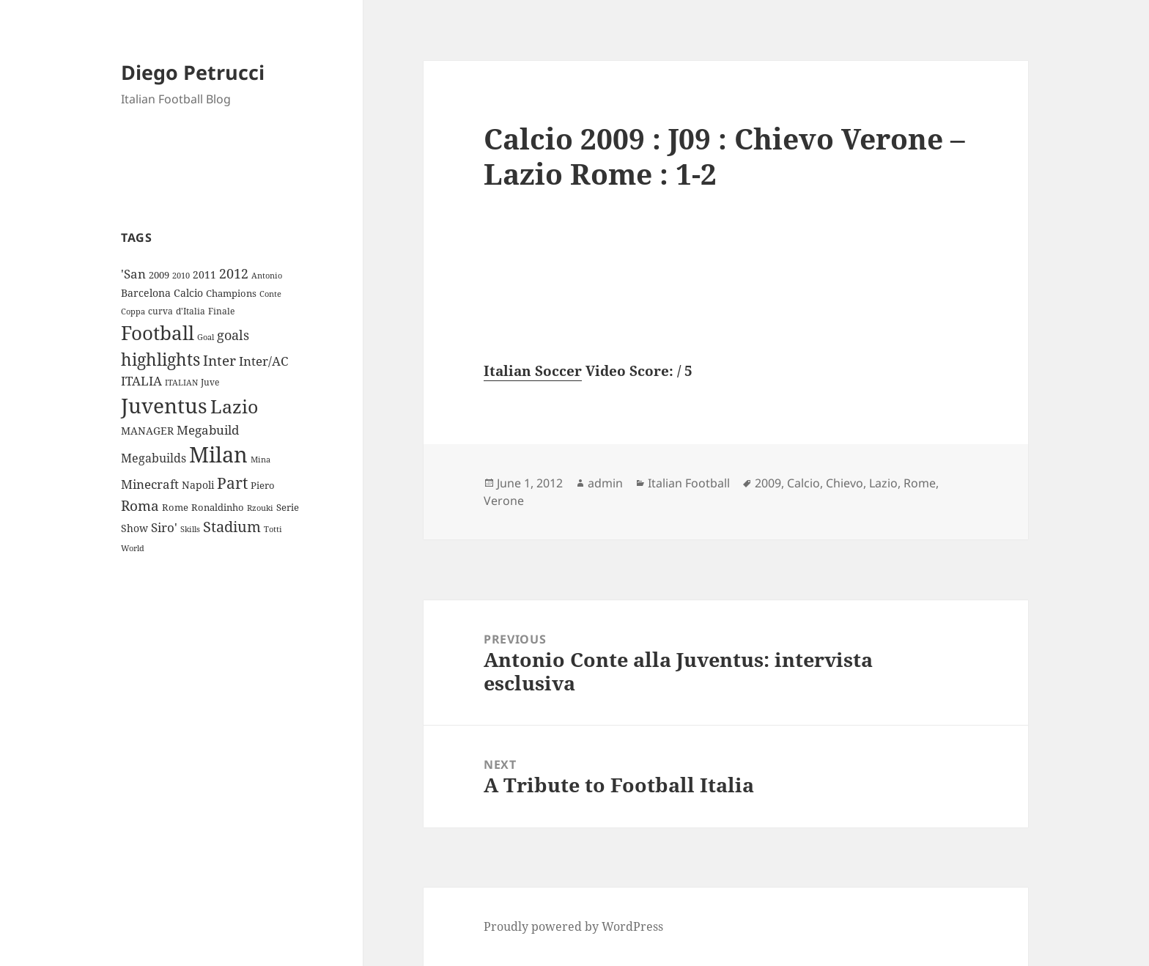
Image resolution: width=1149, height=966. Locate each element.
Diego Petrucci (193, 72)
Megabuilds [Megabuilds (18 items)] (153, 458)
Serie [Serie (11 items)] (287, 507)
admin (605, 483)
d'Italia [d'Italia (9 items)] (190, 311)
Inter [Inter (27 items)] (219, 360)
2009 (768, 483)
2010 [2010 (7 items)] (181, 275)
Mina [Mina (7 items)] (260, 459)
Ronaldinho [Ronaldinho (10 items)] (217, 507)
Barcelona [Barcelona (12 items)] (146, 293)
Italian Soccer (533, 370)
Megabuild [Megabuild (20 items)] (208, 429)
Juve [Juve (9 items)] (210, 382)
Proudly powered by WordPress (573, 926)
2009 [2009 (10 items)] (159, 274)
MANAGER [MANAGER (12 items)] (147, 431)
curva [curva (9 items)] (160, 311)
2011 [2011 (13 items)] (204, 274)
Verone (504, 501)
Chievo (844, 483)
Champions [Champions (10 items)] (231, 293)
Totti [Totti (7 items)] (273, 529)
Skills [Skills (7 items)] (190, 529)
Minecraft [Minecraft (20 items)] (150, 484)
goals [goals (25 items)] (233, 335)
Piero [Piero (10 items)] (263, 485)
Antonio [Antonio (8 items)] (266, 275)
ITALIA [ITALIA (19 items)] (141, 380)
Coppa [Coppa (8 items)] (133, 311)
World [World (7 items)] (132, 548)
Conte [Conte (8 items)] (270, 293)
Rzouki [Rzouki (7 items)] (260, 508)
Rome (920, 483)
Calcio (803, 483)
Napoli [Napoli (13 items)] (198, 485)
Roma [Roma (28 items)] (140, 505)
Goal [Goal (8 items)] (205, 336)
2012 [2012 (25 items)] (233, 273)
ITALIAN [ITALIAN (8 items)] (181, 382)
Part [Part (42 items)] (232, 482)
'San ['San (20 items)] (133, 273)
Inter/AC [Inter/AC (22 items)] (263, 360)
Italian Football (689, 483)
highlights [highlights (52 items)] (160, 359)
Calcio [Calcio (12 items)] (188, 293)
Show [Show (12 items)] (134, 528)
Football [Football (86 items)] (157, 333)
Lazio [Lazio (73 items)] (234, 406)
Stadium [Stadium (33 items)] (232, 527)
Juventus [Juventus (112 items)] (164, 405)
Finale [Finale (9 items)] (221, 311)
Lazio (883, 483)
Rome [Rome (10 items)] (175, 507)
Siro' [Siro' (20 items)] (164, 527)
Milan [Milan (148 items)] (218, 454)
